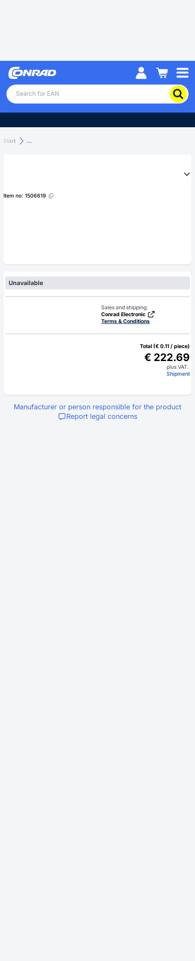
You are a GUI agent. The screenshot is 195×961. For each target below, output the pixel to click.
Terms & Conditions (125, 321)
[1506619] (39, 195)
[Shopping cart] (162, 72)
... (29, 141)
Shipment (178, 374)
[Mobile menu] (182, 72)
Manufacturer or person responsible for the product (97, 406)
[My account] (141, 72)
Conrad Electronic (128, 314)
